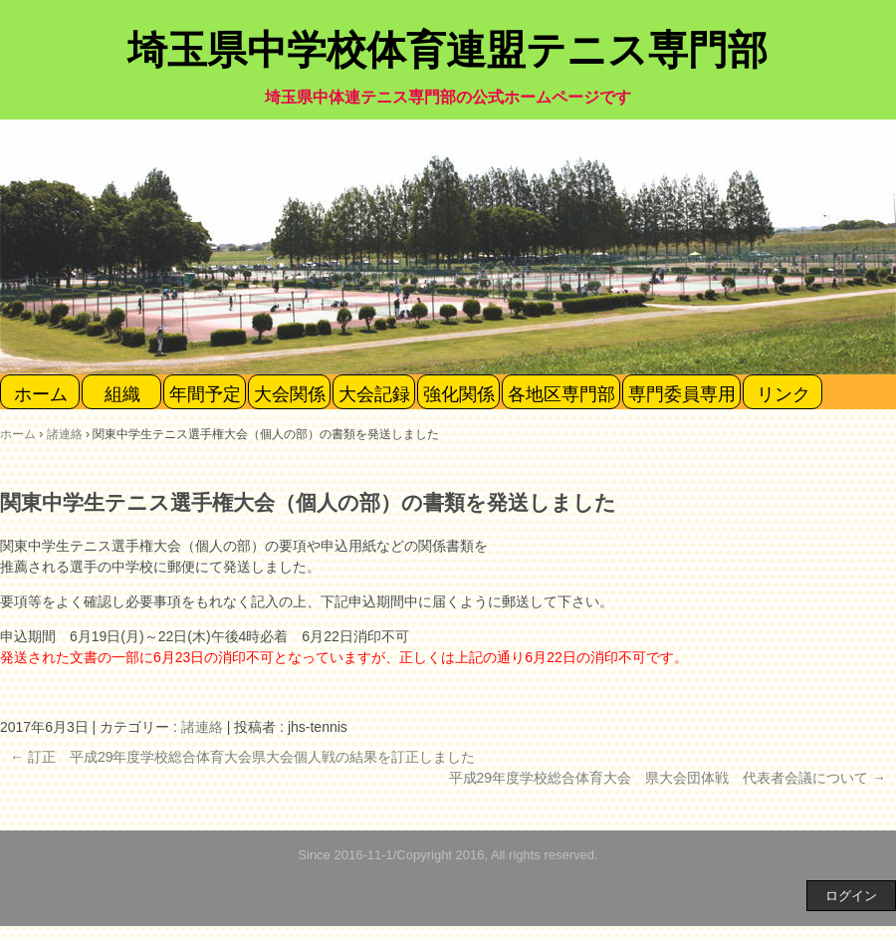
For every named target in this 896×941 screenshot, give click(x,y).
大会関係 (290, 394)
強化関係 (459, 394)
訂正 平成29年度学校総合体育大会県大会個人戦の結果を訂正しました (242, 757)
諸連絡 (202, 727)
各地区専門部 (561, 394)
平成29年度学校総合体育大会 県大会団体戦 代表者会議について (667, 778)
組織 (122, 394)
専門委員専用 (682, 394)
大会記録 (374, 394)
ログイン (851, 895)
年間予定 (205, 394)
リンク (783, 394)
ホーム (41, 394)
